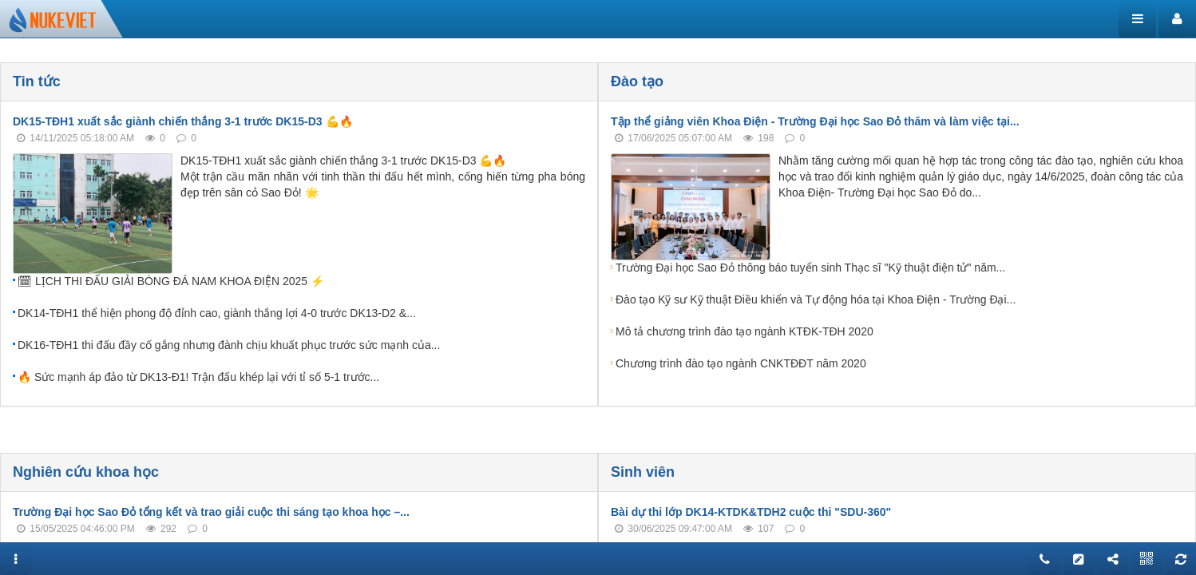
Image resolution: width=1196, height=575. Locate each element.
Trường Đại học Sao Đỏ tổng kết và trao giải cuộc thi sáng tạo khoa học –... (211, 512)
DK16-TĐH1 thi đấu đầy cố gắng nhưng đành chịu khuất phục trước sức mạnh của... (229, 345)
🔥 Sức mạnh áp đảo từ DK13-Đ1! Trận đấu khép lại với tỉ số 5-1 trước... (198, 377)
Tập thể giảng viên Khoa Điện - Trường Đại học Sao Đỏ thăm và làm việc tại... (815, 121)
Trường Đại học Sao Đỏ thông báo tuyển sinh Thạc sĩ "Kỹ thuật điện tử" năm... (810, 267)
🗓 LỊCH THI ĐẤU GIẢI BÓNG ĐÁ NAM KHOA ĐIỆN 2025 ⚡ (171, 281)
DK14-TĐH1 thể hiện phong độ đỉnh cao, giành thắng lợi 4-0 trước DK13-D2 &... (217, 313)
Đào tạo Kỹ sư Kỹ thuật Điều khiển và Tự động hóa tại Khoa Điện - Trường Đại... (816, 299)
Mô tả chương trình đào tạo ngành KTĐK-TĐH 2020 (744, 331)
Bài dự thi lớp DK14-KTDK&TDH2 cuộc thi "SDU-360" (751, 512)
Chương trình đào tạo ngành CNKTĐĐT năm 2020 (741, 363)
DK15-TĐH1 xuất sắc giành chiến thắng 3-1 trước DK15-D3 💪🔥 (183, 121)
